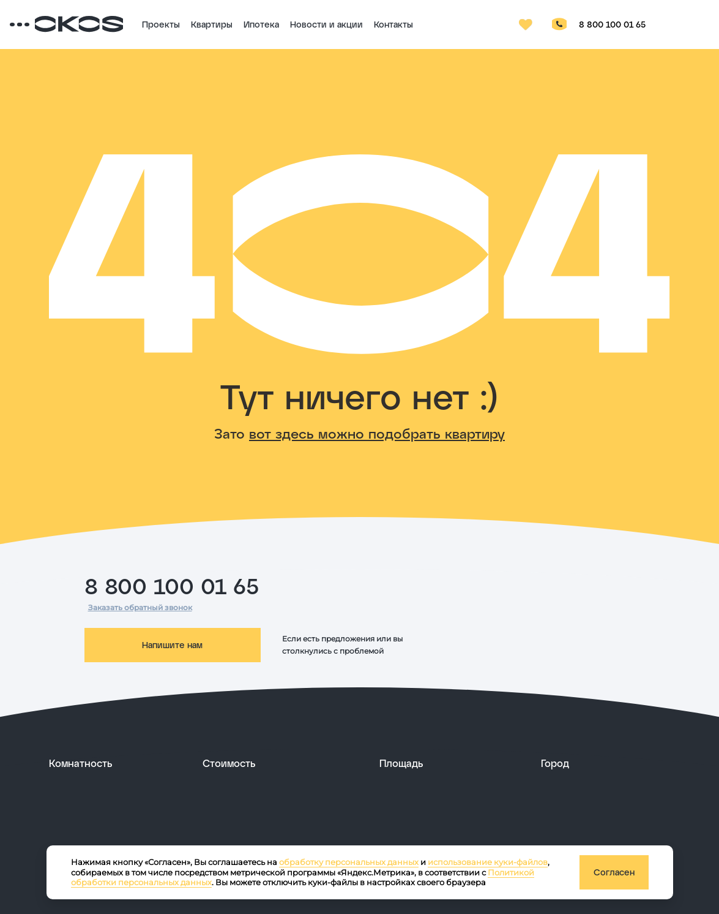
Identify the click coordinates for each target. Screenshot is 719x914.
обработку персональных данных (349, 862)
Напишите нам (172, 645)
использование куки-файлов (488, 862)
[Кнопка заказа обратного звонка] (583, 24)
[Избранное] (550, 24)
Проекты (212, 24)
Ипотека (312, 24)
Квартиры (262, 24)
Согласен (614, 872)
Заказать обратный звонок (140, 607)
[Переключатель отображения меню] (59, 24)
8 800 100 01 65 (636, 24)
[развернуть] (116, 763)
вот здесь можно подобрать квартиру (377, 433)
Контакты (444, 24)
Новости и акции (377, 24)
